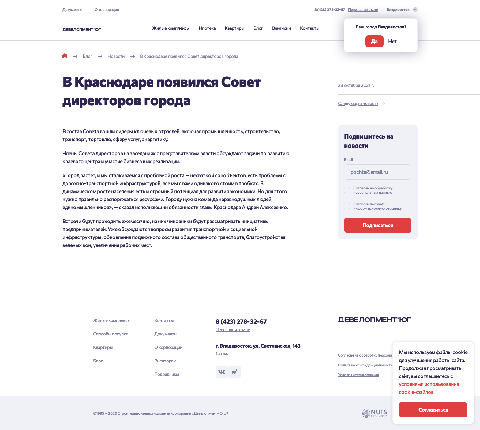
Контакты (309, 28)
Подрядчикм (166, 374)
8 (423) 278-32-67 (329, 9)
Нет (392, 41)
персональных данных (372, 192)
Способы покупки (110, 333)
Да (374, 41)
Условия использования (358, 374)
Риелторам (165, 360)
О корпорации (107, 9)
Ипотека (207, 28)
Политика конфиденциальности (365, 365)
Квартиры (234, 28)
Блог (258, 28)
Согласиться (433, 410)
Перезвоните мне (363, 9)
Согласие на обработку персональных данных (377, 355)
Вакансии (281, 28)
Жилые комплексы (170, 28)
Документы (72, 9)
